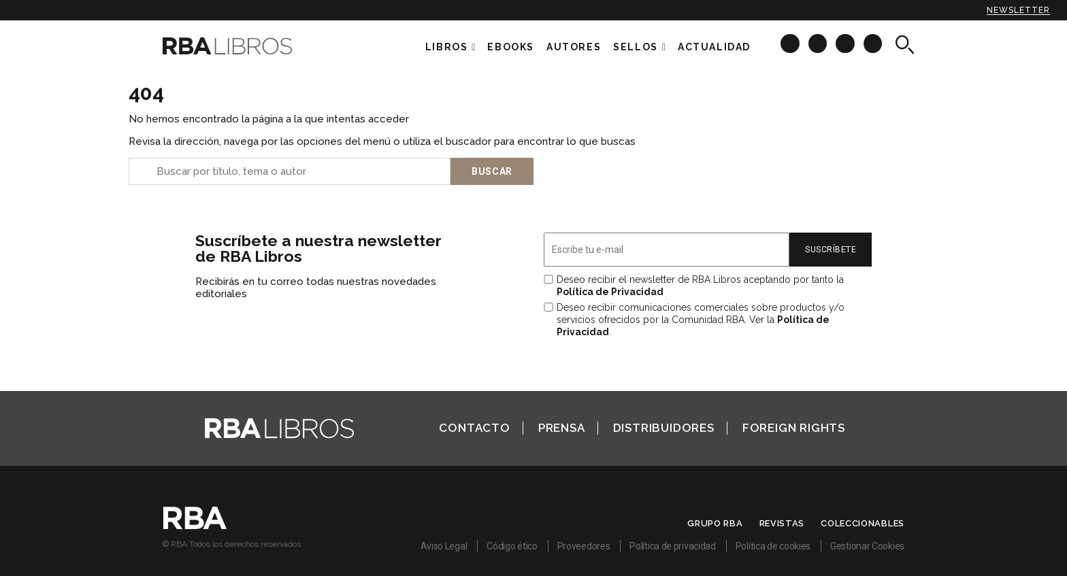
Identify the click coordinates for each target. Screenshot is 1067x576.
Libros (446, 46)
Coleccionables (862, 523)
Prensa (561, 428)
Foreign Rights (793, 428)
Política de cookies (773, 546)
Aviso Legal (444, 546)
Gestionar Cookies (867, 546)
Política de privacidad (672, 546)
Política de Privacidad (610, 291)
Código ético (512, 546)
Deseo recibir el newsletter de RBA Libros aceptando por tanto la (700, 285)
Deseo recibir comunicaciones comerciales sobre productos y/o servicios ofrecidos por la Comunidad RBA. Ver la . (700, 319)
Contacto (474, 428)
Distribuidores (664, 428)
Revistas (782, 523)
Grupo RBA (714, 523)
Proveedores (583, 546)
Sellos (635, 46)
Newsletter (1018, 10)
